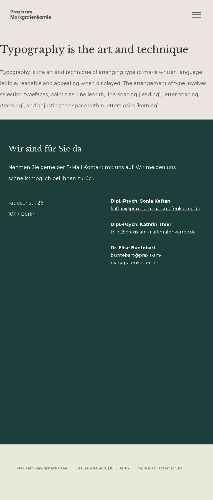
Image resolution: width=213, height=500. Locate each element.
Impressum (146, 468)
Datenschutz (170, 468)
